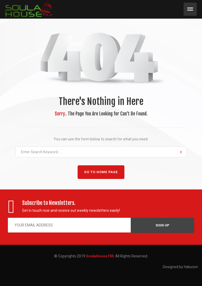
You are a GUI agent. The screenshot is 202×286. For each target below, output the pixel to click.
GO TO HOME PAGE (101, 172)
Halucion (191, 267)
